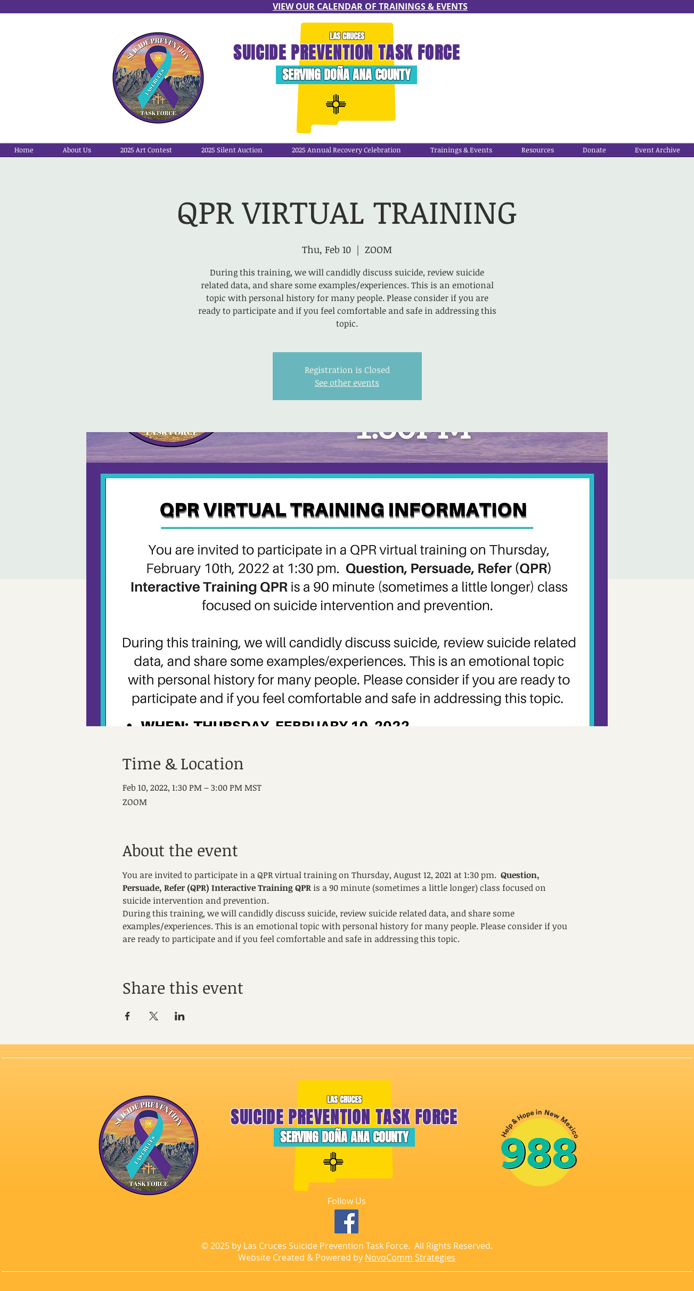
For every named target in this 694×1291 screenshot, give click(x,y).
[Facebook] (346, 1221)
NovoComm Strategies (410, 1257)
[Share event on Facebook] (128, 1016)
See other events (347, 382)
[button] (346, 150)
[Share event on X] (154, 1016)
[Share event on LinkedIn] (180, 1016)
